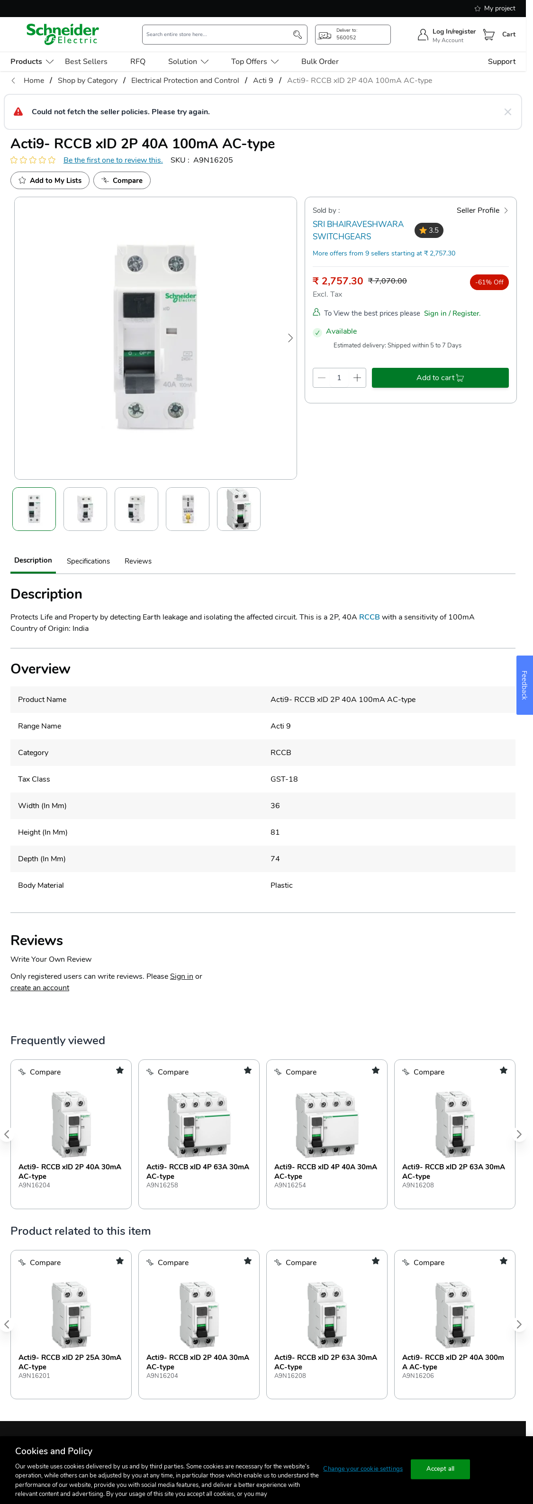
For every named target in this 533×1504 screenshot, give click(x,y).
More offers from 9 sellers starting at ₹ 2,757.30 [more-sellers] (384, 253)
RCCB (369, 617)
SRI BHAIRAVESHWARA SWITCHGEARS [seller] (358, 230)
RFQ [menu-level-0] (137, 61)
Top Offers (255, 61)
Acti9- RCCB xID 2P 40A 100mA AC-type (359, 80)
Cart (508, 34)
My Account (448, 40)
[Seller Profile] (483, 210)
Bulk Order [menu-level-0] (320, 61)
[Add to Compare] (122, 180)
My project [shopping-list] (495, 8)
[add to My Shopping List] (50, 180)
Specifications (88, 561)
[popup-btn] (353, 35)
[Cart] (489, 34)
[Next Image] (290, 338)
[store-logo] (63, 34)
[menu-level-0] (32, 61)
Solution (188, 61)
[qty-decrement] (321, 377)
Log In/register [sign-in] (454, 31)
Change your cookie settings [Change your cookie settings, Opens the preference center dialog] (363, 1469)
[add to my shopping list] (120, 1070)
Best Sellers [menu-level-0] (86, 61)
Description (33, 560)
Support (501, 61)
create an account (39, 988)
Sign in (181, 976)
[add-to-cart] (440, 378)
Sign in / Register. (452, 313)
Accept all (440, 1469)
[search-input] (219, 34)
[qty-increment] (357, 377)
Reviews (138, 561)
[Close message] (508, 112)
